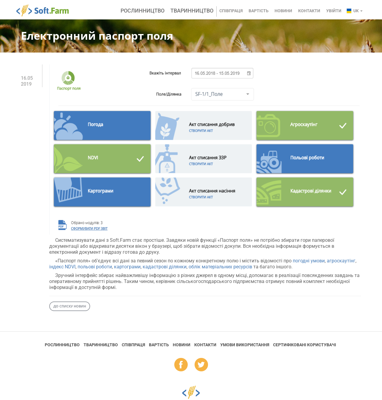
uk (358, 10)
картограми (127, 267)
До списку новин (69, 306)
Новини (283, 10)
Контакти (309, 10)
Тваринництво (191, 10)
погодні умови (309, 261)
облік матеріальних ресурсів (220, 267)
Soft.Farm (45, 10)
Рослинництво (142, 10)
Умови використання (244, 344)
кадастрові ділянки (165, 267)
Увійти (333, 10)
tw (201, 365)
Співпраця (231, 10)
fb (181, 365)
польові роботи (95, 267)
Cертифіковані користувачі (304, 344)
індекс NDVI (62, 267)
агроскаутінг (341, 261)
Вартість (259, 10)
